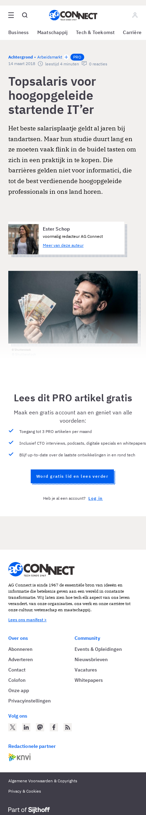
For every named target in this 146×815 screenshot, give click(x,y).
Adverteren (20, 659)
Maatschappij (52, 32)
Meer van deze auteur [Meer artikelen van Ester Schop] (63, 245)
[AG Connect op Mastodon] (40, 727)
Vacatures (86, 670)
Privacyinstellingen (29, 701)
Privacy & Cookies (24, 791)
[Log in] (135, 15)
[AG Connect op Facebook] (54, 727)
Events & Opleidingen (98, 649)
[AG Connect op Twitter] (12, 727)
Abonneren (20, 649)
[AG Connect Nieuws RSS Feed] (68, 727)
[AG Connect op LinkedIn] (26, 727)
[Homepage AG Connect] (73, 15)
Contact (17, 670)
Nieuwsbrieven (91, 659)
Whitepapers (89, 680)
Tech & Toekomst (95, 32)
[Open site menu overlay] (11, 15)
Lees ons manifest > (27, 619)
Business (18, 32)
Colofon (17, 680)
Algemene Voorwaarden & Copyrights (42, 780)
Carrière (132, 32)
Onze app (18, 690)
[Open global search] (25, 15)
